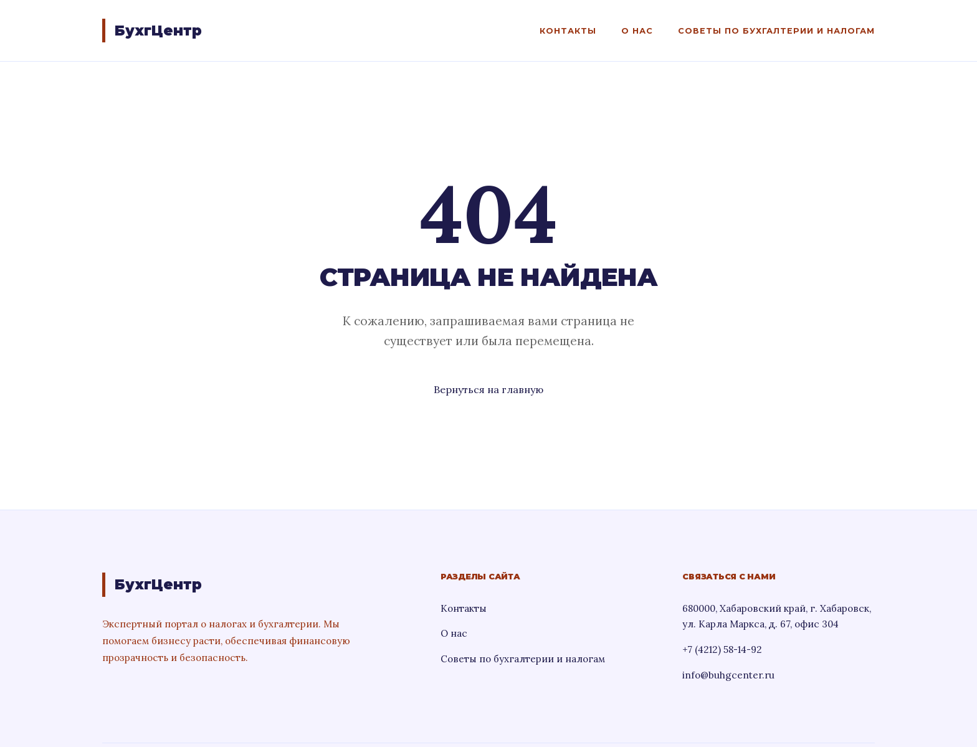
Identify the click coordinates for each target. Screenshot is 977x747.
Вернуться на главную (488, 389)
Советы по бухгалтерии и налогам (776, 31)
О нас (637, 31)
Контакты (568, 31)
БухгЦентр (158, 30)
